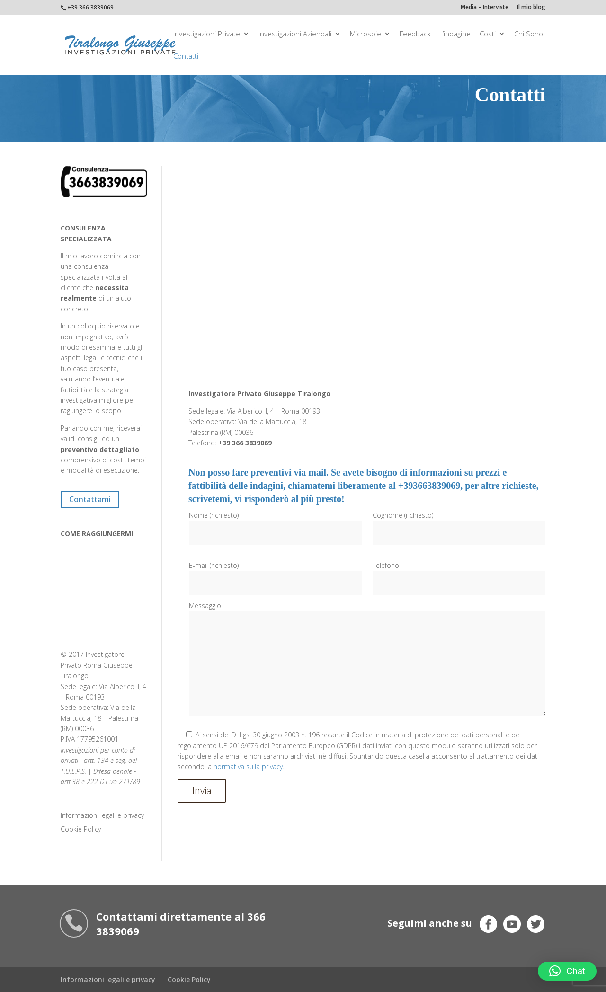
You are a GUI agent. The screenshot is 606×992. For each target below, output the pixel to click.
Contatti (185, 57)
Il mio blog (531, 7)
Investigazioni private (206, 34)
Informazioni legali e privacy (102, 815)
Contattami (90, 499)
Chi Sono (528, 34)
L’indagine (455, 34)
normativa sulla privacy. (249, 766)
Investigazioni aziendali (294, 34)
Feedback (415, 34)
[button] (567, 971)
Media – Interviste (484, 7)
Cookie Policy (81, 828)
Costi (488, 34)
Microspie (365, 34)
